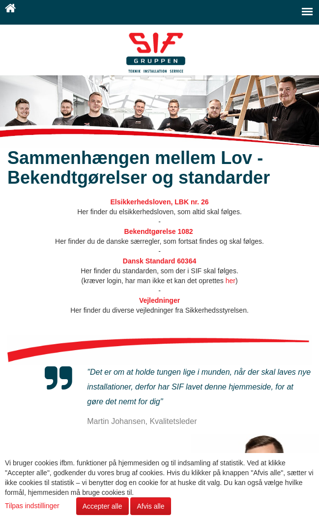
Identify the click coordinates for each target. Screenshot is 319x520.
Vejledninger (159, 300)
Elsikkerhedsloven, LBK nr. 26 (160, 202)
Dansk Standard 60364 (159, 261)
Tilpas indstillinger (33, 506)
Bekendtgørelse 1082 (159, 231)
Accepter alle (102, 506)
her (230, 281)
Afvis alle (150, 506)
